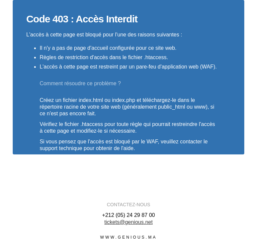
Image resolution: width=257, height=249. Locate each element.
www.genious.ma (128, 237)
